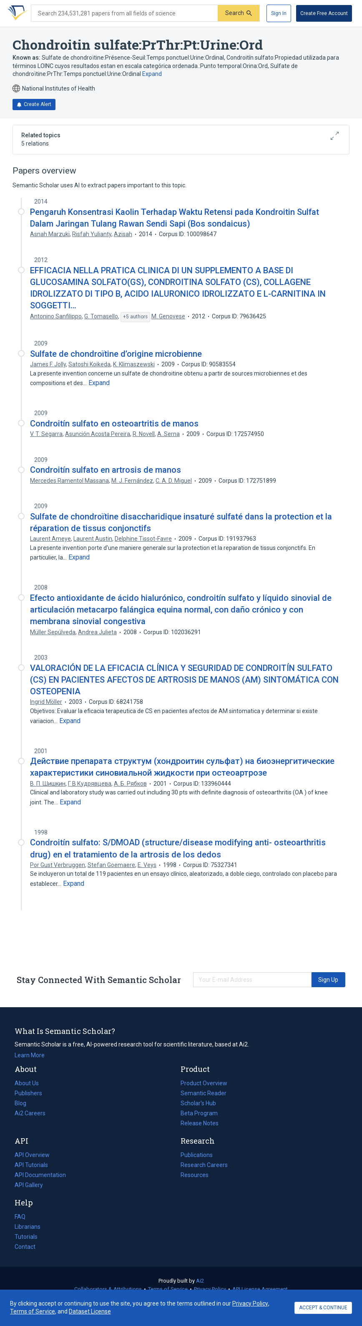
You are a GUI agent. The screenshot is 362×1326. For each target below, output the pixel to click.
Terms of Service (168, 1289)
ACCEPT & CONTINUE (323, 1308)
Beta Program (199, 1113)
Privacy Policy (210, 1289)
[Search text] (124, 13)
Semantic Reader (203, 1093)
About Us (27, 1083)
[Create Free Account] (324, 13)
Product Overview (204, 1083)
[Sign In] (278, 13)
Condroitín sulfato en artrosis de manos (105, 470)
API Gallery (29, 1185)
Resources (195, 1175)
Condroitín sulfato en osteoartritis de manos (114, 423)
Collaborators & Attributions (108, 1289)
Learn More (30, 1055)
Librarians (27, 1226)
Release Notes (200, 1123)
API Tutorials (31, 1165)
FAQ (20, 1216)
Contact (25, 1246)
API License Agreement (260, 1289)
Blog (24, 1103)
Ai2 (200, 1281)
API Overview (32, 1155)
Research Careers (204, 1165)
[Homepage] (16, 13)
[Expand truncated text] (99, 383)
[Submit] (238, 13)
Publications (197, 1155)
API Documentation (40, 1175)
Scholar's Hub (198, 1103)
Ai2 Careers (30, 1113)
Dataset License (90, 1311)
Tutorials (26, 1236)
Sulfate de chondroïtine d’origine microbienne (116, 354)
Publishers (28, 1093)
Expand (152, 74)
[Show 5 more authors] (135, 317)
